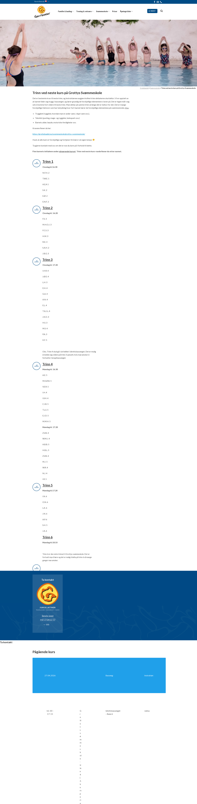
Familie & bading (65, 11)
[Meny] (152, 11)
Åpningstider (126, 11)
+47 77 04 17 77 (47, 619)
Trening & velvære (84, 11)
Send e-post (48, 615)
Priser (114, 11)
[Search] (161, 11)
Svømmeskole (102, 11)
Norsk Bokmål (41, 1)
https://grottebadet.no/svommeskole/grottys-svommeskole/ (59, 134)
